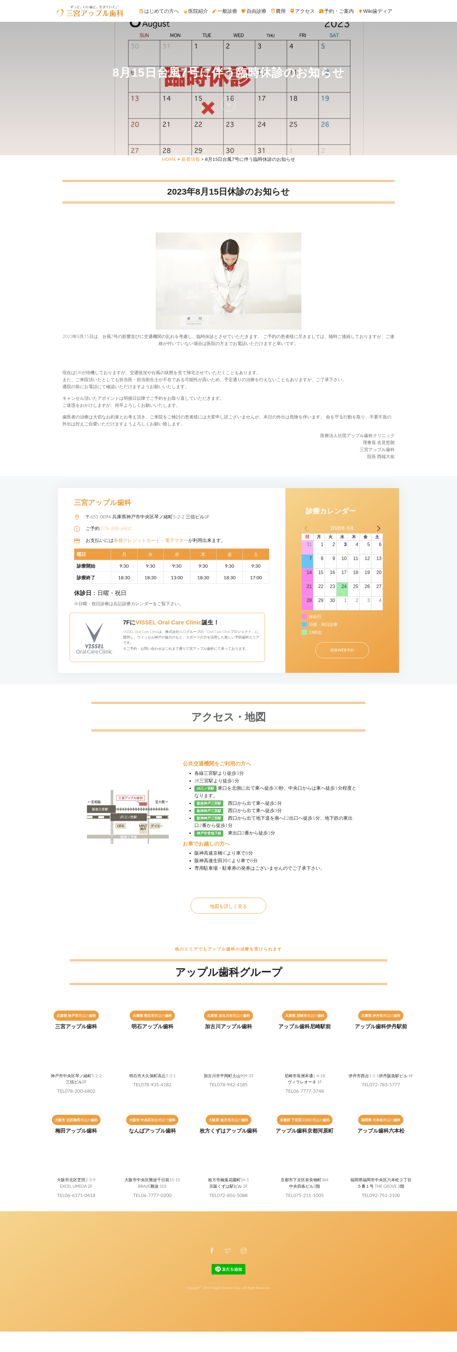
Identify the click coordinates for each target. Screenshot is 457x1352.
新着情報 (190, 159)
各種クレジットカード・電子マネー (151, 540)
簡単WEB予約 (342, 650)
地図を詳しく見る (228, 906)
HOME (169, 159)
